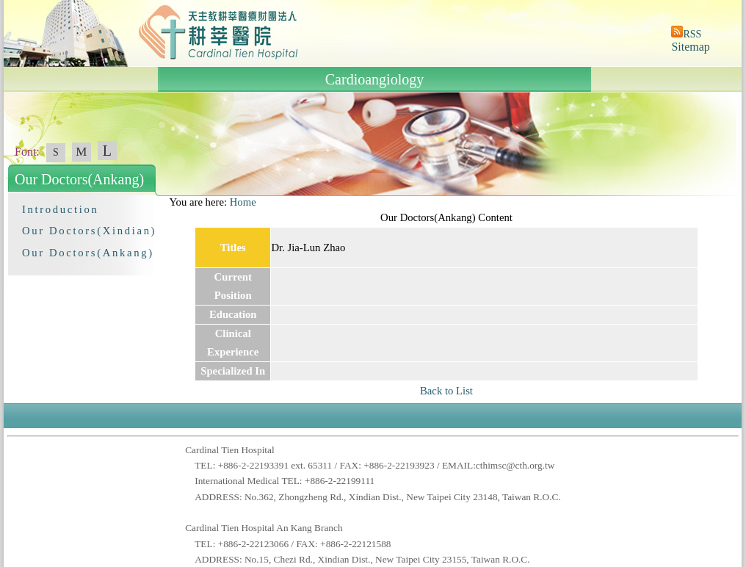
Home (243, 202)
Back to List (446, 391)
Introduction (60, 209)
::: (162, 202)
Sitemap (690, 46)
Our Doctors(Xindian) (89, 230)
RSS (692, 34)
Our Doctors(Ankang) (88, 253)
